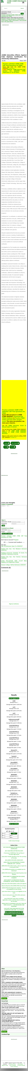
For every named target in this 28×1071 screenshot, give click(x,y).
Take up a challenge (14, 826)
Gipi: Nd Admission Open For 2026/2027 (12, 548)
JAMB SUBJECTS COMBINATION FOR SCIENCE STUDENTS (14, 879)
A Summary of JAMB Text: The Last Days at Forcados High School (14, 856)
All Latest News (9, 21)
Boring (12, 447)
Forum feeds (4, 20)
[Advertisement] (14, 39)
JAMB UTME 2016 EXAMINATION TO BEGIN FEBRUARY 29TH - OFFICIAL (14, 865)
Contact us (13, 437)
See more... (4, 1001)
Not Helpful (15, 443)
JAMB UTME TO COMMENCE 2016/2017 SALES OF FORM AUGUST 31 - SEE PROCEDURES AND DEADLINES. (14, 907)
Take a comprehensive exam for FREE (14, 914)
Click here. (12, 68)
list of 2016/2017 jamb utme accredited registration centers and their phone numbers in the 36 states (14, 903)
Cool (6, 447)
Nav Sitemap (13, 1068)
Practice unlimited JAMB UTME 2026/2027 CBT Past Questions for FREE (13, 411)
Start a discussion (14, 20)
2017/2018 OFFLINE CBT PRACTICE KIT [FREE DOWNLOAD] (14, 850)
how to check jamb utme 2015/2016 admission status (14, 898)
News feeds (20, 19)
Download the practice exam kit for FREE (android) (14, 917)
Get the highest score (14, 701)
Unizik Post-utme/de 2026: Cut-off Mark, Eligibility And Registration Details (14, 564)
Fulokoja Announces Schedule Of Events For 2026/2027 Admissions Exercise (14, 556)
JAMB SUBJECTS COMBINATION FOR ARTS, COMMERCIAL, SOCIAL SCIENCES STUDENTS (14, 883)
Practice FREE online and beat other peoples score (13, 419)
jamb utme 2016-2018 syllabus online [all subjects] (14, 886)
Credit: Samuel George (14, 843)
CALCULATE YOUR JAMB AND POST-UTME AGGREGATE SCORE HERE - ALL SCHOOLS (14, 911)
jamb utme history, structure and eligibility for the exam (14, 894)
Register (3, 19)
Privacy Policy (12, 1066)
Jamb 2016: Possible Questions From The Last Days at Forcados (14, 860)
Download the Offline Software (12, 417)
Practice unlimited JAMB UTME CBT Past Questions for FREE (13, 64)
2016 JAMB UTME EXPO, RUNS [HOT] (14, 862)
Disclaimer (20, 1066)
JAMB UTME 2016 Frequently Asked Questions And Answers (14, 876)
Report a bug (5, 1068)
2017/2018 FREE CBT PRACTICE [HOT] (14, 853)
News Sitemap (14, 1069)
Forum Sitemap (21, 1068)
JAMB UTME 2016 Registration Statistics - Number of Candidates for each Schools (14, 891)
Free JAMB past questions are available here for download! (14, 872)
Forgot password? (12, 19)
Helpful (6, 443)
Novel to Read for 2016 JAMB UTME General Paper (14, 888)
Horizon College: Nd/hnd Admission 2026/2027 (13, 567)
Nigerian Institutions (14, 606)
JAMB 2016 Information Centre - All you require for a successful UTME (14, 869)
